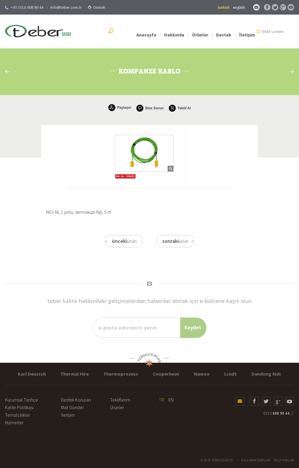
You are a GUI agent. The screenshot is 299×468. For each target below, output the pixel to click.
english (239, 7)
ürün (121, 241)
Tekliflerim (120, 400)
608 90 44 (276, 413)
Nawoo (202, 374)
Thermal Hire (74, 374)
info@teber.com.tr (66, 7)
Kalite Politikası (19, 407)
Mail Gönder (72, 407)
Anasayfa (169, 31)
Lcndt (230, 374)
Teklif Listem (135, 31)
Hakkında (197, 31)
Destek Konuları (76, 400)
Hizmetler (14, 422)
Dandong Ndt (266, 374)
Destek (96, 7)
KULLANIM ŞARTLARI (255, 460)
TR (161, 400)
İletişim (270, 31)
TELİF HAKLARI (284, 460)
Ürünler (223, 31)
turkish (224, 7)
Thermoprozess (120, 374)
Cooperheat (166, 374)
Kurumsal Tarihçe (21, 400)
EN (170, 400)
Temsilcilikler (17, 415)
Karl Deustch (32, 374)
